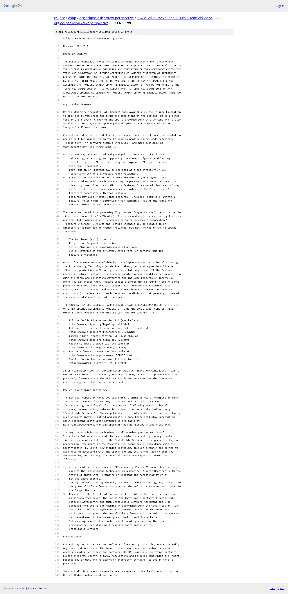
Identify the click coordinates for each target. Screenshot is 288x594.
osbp (72, 18)
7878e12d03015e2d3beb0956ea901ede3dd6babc (175, 18)
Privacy (32, 588)
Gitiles (22, 588)
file (129, 31)
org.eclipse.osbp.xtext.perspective (106, 18)
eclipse (59, 18)
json (281, 588)
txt (272, 588)
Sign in (280, 6)
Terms (42, 588)
